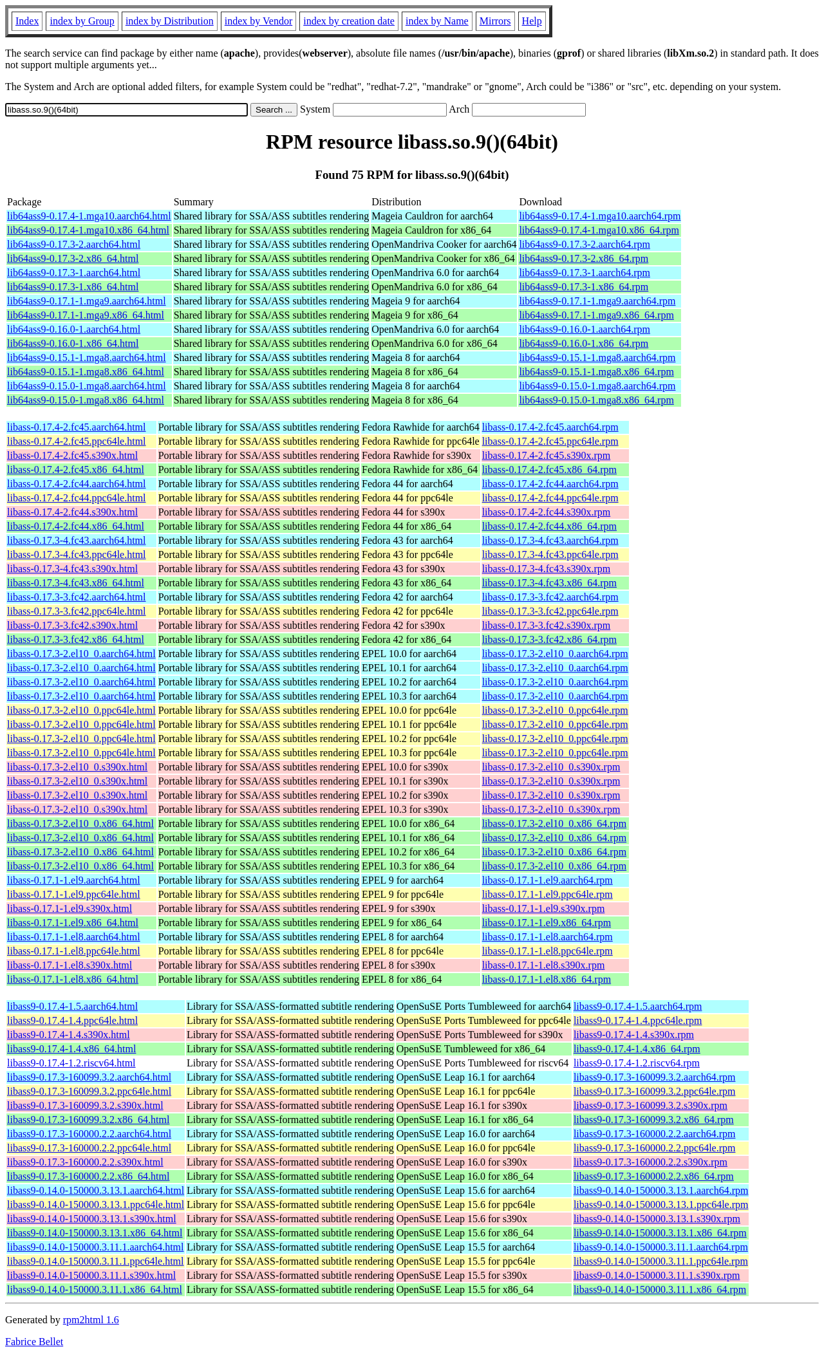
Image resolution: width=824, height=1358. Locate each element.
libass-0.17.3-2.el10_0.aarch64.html (81, 653)
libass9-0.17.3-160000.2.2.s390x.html (85, 1162)
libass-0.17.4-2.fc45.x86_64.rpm (549, 469)
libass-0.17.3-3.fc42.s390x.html (72, 625)
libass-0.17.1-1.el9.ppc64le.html (73, 894)
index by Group (82, 20)
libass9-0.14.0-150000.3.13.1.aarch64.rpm (661, 1190)
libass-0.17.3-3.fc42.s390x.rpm (546, 625)
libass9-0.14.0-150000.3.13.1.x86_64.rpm (660, 1232)
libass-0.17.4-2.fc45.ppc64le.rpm (550, 441)
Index (27, 20)
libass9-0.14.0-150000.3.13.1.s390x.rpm (657, 1218)
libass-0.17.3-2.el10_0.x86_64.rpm (554, 823)
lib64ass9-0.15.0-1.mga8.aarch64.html (86, 385)
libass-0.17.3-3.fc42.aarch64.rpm (550, 596)
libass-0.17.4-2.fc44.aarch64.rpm (550, 483)
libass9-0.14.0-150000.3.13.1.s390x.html (91, 1218)
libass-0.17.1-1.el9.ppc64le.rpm (547, 894)
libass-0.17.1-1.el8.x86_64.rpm (546, 979)
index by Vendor (258, 20)
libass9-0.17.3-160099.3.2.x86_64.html (88, 1119)
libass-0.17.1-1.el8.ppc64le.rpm (547, 950)
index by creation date (349, 20)
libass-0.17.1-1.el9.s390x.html (69, 908)
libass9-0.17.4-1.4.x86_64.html (71, 1048)
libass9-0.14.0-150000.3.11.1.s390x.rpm (657, 1275)
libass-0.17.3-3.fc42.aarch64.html (76, 596)
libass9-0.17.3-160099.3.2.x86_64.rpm (654, 1119)
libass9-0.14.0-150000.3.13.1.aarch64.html (95, 1190)
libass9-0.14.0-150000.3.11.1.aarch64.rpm (661, 1247)
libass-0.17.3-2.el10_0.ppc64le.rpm (555, 710)
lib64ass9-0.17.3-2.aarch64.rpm (584, 244)
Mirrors (495, 20)
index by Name (437, 20)
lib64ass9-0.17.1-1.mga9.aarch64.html (86, 300)
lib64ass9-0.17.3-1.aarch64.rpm (584, 272)
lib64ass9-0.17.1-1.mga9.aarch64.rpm (597, 300)
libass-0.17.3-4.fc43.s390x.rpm (546, 568)
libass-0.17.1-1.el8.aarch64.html (73, 936)
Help (532, 20)
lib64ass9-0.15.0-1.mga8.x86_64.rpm (596, 400)
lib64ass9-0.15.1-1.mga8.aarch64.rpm (597, 357)
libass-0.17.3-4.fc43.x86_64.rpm (549, 582)
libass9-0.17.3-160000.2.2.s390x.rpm (650, 1162)
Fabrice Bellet (34, 1341)
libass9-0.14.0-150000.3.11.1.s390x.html (91, 1275)
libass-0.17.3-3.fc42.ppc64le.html (76, 611)
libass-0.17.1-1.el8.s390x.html (69, 965)
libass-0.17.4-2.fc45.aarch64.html (76, 427)
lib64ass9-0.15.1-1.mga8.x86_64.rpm (596, 371)
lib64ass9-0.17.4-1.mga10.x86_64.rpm (599, 230)
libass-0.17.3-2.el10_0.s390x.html (77, 766)
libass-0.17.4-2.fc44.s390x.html (72, 512)
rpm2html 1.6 (91, 1319)
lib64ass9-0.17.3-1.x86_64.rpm (583, 286)
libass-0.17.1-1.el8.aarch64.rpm (547, 936)
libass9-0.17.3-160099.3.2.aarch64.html (89, 1077)
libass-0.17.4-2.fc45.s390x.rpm (546, 455)
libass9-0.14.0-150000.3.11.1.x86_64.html (94, 1289)
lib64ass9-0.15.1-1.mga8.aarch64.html (86, 357)
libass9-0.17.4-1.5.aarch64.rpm (638, 1006)
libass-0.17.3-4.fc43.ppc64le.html (76, 554)
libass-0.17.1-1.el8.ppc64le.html (73, 950)
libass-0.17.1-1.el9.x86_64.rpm (546, 922)
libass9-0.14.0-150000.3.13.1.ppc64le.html (95, 1204)
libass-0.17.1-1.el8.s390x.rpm (543, 965)
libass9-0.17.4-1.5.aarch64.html (72, 1006)
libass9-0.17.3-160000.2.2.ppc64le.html (89, 1147)
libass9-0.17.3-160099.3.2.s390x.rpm (650, 1105)
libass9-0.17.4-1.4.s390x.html (68, 1034)
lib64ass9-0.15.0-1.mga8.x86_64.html (85, 400)
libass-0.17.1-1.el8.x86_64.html (72, 979)
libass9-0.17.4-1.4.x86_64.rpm (637, 1048)
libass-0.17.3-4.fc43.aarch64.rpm (550, 540)
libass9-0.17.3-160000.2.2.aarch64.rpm (655, 1133)
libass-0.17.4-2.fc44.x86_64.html (75, 526)
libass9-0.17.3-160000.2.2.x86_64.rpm (654, 1176)
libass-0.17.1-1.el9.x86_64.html (72, 922)
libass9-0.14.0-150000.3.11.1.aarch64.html (95, 1247)
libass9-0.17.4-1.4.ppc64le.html (72, 1020)
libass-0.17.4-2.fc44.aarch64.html (76, 483)
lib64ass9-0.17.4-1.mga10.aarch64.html (89, 215)
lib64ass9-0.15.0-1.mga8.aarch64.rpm (597, 385)
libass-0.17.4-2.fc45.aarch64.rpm (550, 427)
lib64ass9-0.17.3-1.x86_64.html (72, 286)
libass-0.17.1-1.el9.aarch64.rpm (547, 880)
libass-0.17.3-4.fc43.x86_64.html (75, 582)
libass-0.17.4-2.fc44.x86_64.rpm (549, 526)
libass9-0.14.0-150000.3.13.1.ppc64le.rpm (661, 1204)
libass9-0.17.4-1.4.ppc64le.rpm (638, 1020)
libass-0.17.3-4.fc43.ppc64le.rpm (550, 554)
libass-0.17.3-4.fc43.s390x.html (72, 568)
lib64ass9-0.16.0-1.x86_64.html (72, 343)
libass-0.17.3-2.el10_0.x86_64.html (80, 823)
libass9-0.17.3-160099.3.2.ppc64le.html (89, 1091)
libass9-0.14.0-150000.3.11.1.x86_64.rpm (660, 1289)
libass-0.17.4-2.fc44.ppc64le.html (76, 497)
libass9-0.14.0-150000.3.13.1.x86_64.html (94, 1232)
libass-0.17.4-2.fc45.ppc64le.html (76, 441)
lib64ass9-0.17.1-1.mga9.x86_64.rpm (596, 315)
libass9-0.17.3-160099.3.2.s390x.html (85, 1105)
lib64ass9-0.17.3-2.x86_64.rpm (583, 258)
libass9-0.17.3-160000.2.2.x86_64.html (88, 1176)
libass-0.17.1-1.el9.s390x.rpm (543, 908)
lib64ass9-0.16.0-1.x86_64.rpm (583, 343)
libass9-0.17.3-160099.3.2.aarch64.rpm (655, 1077)
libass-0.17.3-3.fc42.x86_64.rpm (549, 639)
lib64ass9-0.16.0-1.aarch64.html (73, 329)
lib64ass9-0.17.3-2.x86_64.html (72, 258)
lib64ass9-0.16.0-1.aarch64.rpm (584, 329)
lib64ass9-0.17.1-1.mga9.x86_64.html (85, 315)
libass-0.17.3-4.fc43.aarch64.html (76, 540)
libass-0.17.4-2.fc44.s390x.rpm (546, 512)
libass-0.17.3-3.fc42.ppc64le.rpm (550, 611)
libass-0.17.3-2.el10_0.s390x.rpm (551, 766)
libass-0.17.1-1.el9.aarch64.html (73, 880)
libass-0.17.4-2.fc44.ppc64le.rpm (550, 497)
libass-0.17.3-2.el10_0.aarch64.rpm (555, 653)
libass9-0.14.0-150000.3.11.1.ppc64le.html (95, 1261)
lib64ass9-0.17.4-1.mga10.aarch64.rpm (599, 215)
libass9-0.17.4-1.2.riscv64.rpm (637, 1062)
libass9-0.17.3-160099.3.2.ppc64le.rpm (655, 1091)
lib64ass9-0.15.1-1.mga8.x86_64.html (85, 371)
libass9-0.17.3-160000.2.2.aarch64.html (89, 1133)
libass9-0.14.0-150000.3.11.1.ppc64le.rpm (661, 1261)
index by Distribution (170, 20)
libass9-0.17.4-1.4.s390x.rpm (634, 1034)
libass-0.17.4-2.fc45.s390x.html (72, 455)
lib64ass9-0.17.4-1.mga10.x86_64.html (88, 230)
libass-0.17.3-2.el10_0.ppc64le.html (81, 710)
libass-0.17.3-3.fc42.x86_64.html (75, 639)
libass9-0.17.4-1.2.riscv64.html (71, 1062)
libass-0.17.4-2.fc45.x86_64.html (75, 469)
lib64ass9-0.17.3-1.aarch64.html (73, 272)
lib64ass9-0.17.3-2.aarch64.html (73, 244)
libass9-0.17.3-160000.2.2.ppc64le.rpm (655, 1147)
